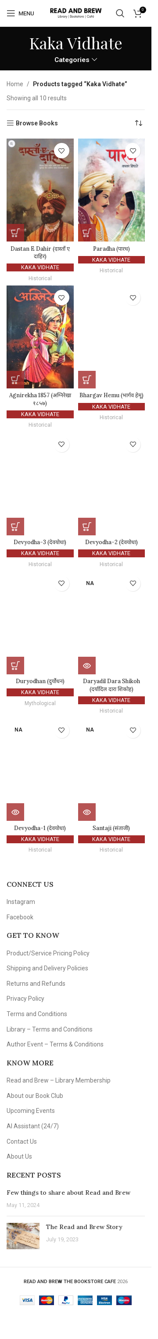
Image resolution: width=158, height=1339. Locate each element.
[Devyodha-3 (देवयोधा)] (40, 483)
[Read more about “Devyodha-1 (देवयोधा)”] (15, 812)
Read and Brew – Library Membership (59, 1080)
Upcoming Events (31, 1110)
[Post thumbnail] (23, 1236)
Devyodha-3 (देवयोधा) (40, 541)
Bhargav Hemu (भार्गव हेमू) (111, 395)
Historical (40, 278)
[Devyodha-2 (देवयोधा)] (111, 483)
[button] (15, 232)
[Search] (120, 13)
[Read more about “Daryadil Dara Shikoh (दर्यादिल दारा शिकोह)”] (87, 665)
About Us (19, 1156)
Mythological (40, 703)
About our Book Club (35, 1095)
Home (15, 84)
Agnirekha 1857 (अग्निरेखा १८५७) (40, 398)
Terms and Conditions (37, 1013)
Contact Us (22, 1141)
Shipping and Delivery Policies (47, 968)
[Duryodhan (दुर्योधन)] (40, 622)
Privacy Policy (25, 998)
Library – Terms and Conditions (50, 1029)
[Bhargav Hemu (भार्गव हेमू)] (111, 336)
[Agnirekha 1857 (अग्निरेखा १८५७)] (40, 336)
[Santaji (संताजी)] (111, 769)
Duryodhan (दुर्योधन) (40, 680)
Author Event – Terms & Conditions (55, 1044)
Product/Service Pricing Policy (48, 953)
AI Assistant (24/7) (33, 1126)
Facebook (20, 917)
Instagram (21, 901)
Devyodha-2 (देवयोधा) (111, 541)
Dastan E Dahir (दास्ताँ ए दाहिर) (40, 252)
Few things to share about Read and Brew (68, 1192)
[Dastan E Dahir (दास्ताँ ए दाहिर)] (40, 190)
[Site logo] (76, 12)
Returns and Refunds (36, 983)
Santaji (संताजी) (111, 827)
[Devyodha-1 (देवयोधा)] (40, 769)
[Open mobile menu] (20, 13)
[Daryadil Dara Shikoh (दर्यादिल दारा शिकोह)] (111, 622)
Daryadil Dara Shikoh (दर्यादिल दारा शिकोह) (111, 684)
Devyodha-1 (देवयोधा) (40, 827)
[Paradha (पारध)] (111, 190)
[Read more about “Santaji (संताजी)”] (87, 812)
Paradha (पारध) (111, 248)
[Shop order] (138, 123)
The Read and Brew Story (84, 1227)
